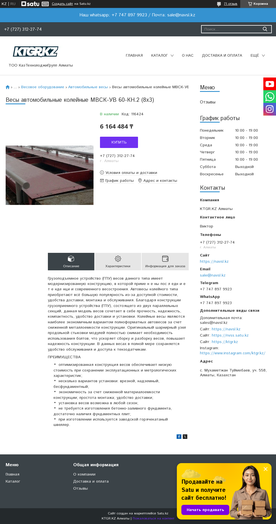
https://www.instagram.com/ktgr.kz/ (232, 353)
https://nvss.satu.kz (230, 335)
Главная (134, 55)
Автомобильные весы (88, 87)
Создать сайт (62, 4)
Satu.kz (162, 513)
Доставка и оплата (222, 55)
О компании (84, 474)
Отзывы (207, 102)
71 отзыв (230, 3)
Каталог (159, 55)
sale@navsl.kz (213, 275)
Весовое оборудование (42, 87)
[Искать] (265, 29)
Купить (119, 142)
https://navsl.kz (214, 261)
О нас (187, 55)
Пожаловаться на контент (153, 518)
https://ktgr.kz (225, 342)
